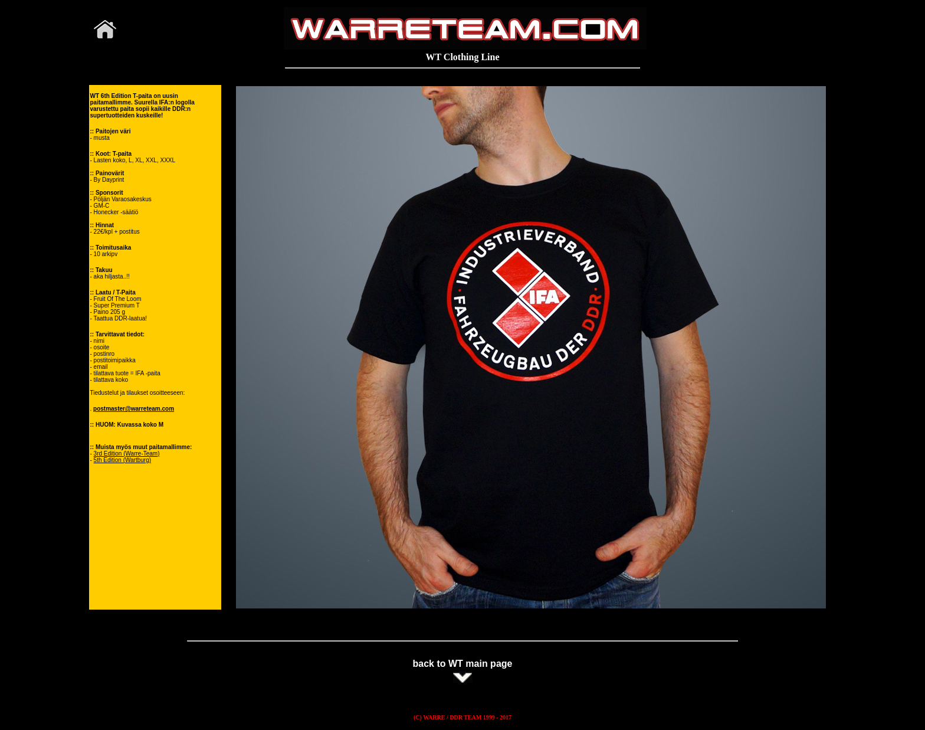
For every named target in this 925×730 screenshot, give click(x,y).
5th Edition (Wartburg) (122, 460)
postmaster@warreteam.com (133, 408)
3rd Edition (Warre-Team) (127, 453)
